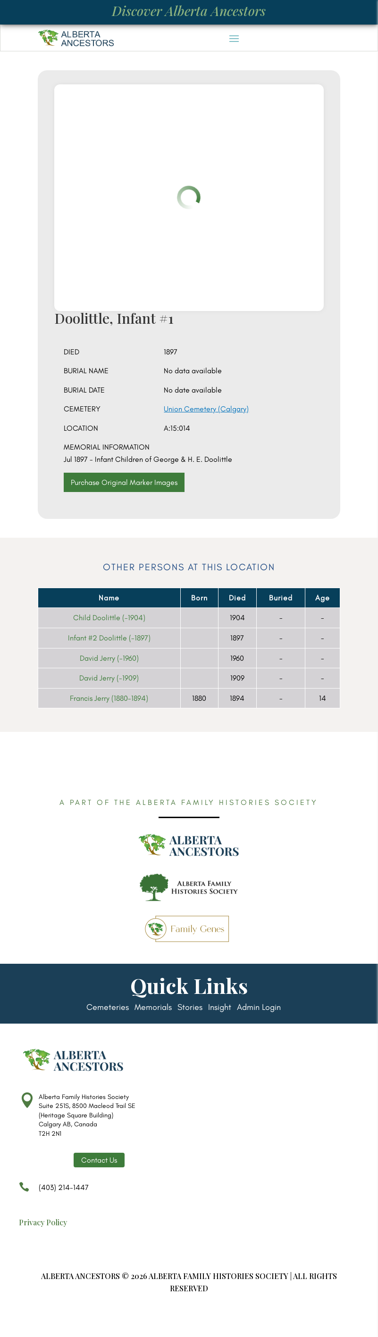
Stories (189, 1008)
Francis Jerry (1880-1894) (109, 698)
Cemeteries (107, 1008)
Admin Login (259, 1008)
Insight (219, 1008)
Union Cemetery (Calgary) (206, 408)
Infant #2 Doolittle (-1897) (109, 637)
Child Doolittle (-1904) (109, 617)
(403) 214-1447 (54, 1191)
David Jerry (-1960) (109, 658)
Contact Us (99, 1160)
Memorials (153, 1008)
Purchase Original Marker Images (124, 482)
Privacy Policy (43, 1222)
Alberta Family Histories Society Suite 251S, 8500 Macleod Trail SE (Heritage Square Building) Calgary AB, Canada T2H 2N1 (87, 1115)
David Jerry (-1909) (109, 677)
